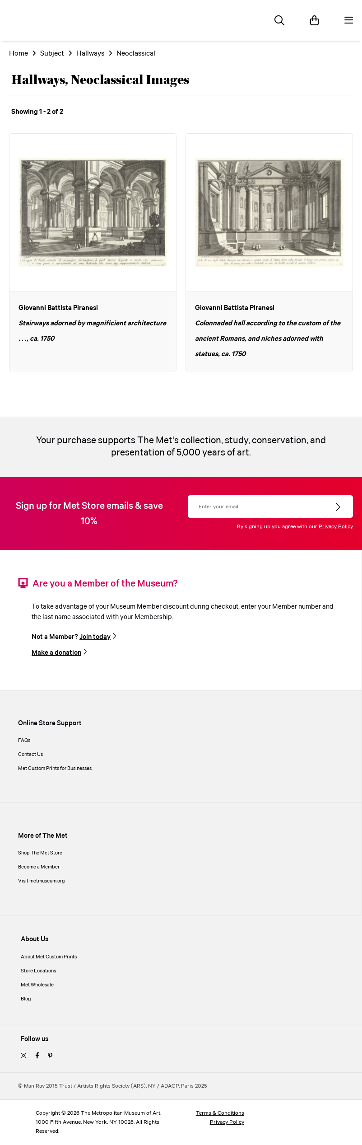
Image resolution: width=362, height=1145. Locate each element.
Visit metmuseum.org (41, 881)
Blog (26, 999)
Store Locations (38, 971)
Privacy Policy (336, 526)
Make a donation (56, 652)
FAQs (24, 740)
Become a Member (39, 867)
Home (18, 53)
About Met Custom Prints (49, 957)
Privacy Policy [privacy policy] (227, 1122)
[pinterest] (50, 1056)
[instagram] (23, 1056)
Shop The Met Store (40, 853)
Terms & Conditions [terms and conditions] (220, 1113)
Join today (95, 637)
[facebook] (37, 1056)
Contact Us (30, 754)
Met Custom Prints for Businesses (55, 768)
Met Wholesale (37, 985)
